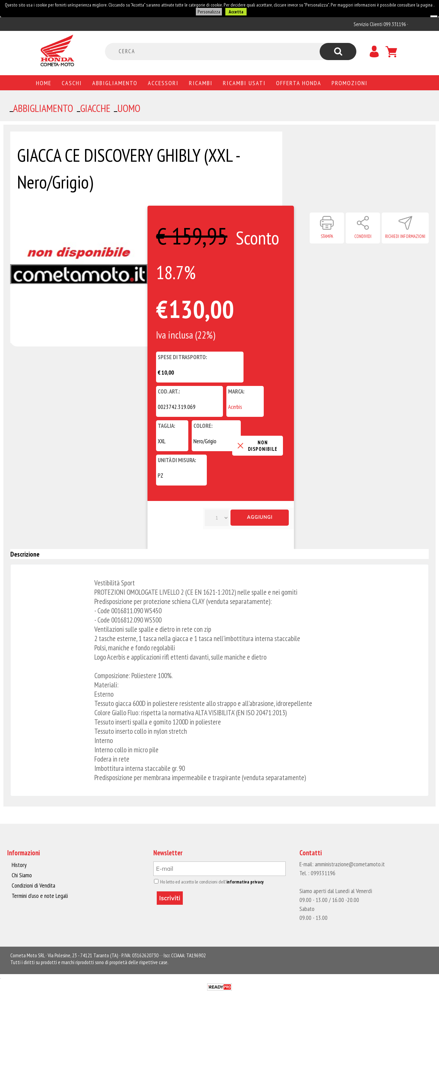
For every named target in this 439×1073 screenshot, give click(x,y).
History (19, 864)
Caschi (72, 82)
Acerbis (235, 406)
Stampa (327, 236)
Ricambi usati (244, 82)
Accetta (234, 11)
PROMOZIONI (350, 82)
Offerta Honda (298, 82)
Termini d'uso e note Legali (39, 894)
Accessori (163, 82)
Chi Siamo (22, 874)
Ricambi (201, 82)
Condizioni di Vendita (33, 884)
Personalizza (209, 11)
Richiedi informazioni (405, 236)
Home (43, 82)
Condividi (362, 236)
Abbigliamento (115, 82)
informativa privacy (241, 881)
